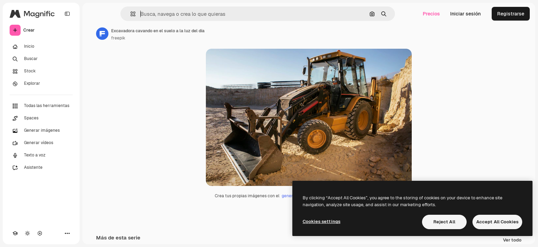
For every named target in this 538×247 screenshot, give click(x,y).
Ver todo (512, 240)
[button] (130, 13)
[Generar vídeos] (41, 143)
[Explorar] (41, 83)
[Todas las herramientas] (41, 106)
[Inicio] (41, 46)
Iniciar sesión (465, 14)
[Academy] (15, 233)
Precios (431, 14)
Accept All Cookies (497, 222)
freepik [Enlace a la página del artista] (118, 38)
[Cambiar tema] (27, 233)
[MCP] (39, 233)
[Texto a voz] (41, 155)
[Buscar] (41, 59)
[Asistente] (41, 167)
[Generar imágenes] (41, 130)
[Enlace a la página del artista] (102, 33)
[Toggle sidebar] (67, 13)
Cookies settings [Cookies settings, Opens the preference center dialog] (321, 221)
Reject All (444, 222)
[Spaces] (41, 118)
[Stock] (41, 71)
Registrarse (510, 14)
